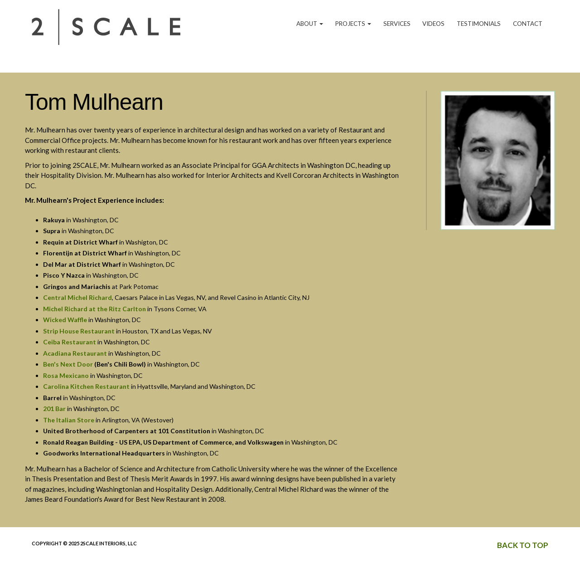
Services (397, 23)
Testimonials (479, 23)
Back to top (522, 545)
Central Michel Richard (77, 297)
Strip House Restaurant (79, 331)
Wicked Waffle (65, 319)
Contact (527, 23)
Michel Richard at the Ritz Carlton (94, 309)
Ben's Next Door (68, 364)
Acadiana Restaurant (75, 353)
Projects (353, 23)
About (309, 23)
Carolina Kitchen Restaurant (86, 386)
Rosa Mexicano (66, 375)
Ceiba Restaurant (69, 342)
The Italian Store (68, 420)
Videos (433, 23)
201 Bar (54, 408)
